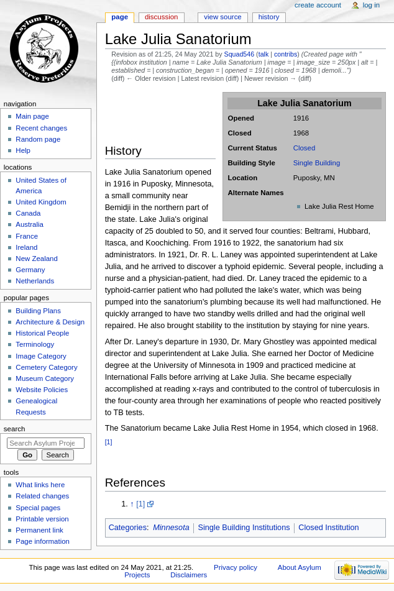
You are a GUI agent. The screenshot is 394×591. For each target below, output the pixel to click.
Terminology (35, 344)
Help (23, 150)
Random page (38, 139)
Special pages (38, 507)
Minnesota (171, 527)
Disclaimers (188, 575)
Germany (30, 269)
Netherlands (35, 281)
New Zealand (36, 258)
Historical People (42, 333)
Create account (318, 5)
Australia (30, 224)
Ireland (26, 247)
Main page (32, 116)
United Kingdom (41, 202)
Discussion (161, 17)
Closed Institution (328, 527)
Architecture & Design (50, 322)
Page (119, 17)
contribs (285, 54)
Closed (304, 148)
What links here (40, 484)
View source (222, 17)
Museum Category (45, 378)
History (269, 17)
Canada (28, 213)
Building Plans (38, 310)
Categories (128, 527)
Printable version (42, 519)
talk (264, 54)
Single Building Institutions (244, 527)
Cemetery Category (46, 367)
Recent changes (41, 128)
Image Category (41, 356)
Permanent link (39, 530)
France (27, 236)
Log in (371, 5)
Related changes (42, 496)
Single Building (317, 163)
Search (14, 429)
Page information (43, 541)
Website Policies (42, 389)
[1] (108, 442)
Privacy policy (235, 567)
